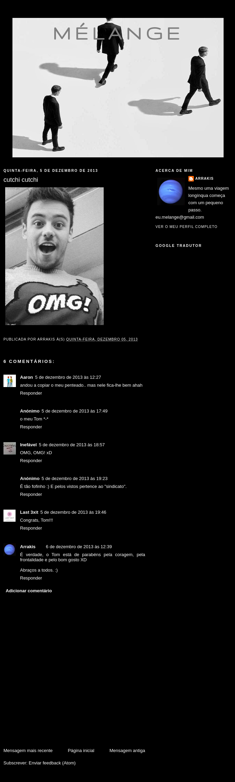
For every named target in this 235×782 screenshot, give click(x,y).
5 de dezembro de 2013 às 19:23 (74, 478)
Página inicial (81, 750)
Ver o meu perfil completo (187, 227)
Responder (31, 393)
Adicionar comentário (29, 590)
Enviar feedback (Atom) (52, 762)
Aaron (26, 377)
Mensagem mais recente (28, 750)
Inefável (28, 444)
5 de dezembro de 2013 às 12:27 (68, 377)
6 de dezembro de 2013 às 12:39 (79, 546)
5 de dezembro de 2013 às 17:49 (74, 411)
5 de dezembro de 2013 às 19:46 (73, 512)
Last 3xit (29, 512)
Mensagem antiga (127, 750)
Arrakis (28, 546)
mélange (118, 33)
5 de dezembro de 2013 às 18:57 (72, 444)
